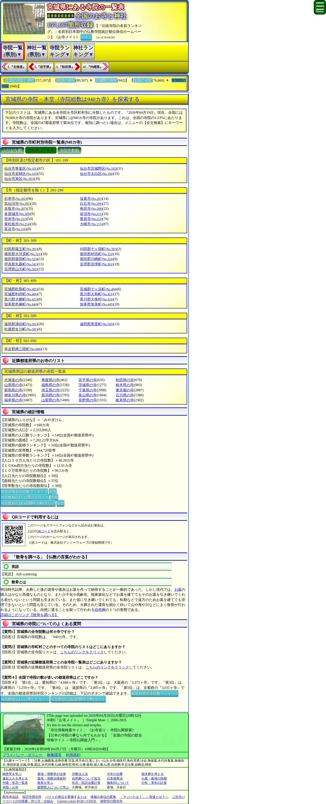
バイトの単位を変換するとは (65, 797)
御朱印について (118, 783)
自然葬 (100, 610)
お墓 (178, 589)
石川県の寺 (125, 395)
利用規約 (73, 755)
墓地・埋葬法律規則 (51, 778)
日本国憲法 (115, 778)
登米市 (15, 219)
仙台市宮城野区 (98, 168)
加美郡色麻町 (21, 304)
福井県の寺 (13, 400)
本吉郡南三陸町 (22, 349)
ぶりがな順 (12, 150)
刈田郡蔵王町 (21, 249)
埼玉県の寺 (50, 390)
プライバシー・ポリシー (22, 755)
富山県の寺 (88, 395)
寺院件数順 (69, 150)
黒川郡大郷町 (21, 299)
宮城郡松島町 (21, 289)
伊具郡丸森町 (21, 264)
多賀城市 (17, 214)
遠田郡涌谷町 (21, 324)
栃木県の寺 (125, 385)
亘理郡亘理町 (96, 264)
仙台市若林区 (21, 174)
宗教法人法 (80, 774)
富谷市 (15, 229)
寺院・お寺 (10, 787)
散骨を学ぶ (45, 783)
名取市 (15, 209)
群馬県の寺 (13, 390)
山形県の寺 (13, 385)
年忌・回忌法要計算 (86, 783)
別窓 (52, 491)
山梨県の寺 (50, 400)
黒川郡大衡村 (96, 299)
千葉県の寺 (88, 390)
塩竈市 (91, 199)
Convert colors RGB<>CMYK (76, 801)
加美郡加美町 (96, 304)
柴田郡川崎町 (96, 259)
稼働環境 (54, 755)
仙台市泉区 (19, 179)
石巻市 (15, 199)
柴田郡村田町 (96, 254)
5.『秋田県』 (65, 67)
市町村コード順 (40, 150)
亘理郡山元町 (21, 269)
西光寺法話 (10, 797)
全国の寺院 (143, 80)
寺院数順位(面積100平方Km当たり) (28, 503)
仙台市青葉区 (21, 168)
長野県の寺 (88, 400)
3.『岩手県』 (43, 67)
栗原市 (91, 219)
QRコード (43, 531)
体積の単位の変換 (103, 797)
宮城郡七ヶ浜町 (98, 289)
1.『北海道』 (16, 67)
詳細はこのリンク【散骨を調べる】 (29, 615)
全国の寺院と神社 (19, 80)
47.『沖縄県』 (93, 67)
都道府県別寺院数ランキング (24, 491)
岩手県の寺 (88, 380)
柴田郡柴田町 (21, 259)
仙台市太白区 (96, 174)
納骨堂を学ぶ (12, 774)
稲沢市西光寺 (31, 797)
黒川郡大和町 (96, 294)
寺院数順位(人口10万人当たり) (25, 497)
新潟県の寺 (50, 395)
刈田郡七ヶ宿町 (98, 249)
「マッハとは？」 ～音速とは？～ (144, 797)
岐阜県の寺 (125, 400)
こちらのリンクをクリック (82, 652)
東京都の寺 (125, 390)
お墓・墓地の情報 (154, 778)
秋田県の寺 (125, 380)
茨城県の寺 (88, 385)
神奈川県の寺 (15, 395)
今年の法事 (115, 774)
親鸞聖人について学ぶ (53, 787)
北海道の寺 (13, 380)
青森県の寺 (50, 380)
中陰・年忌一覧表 (15, 783)
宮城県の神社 (106, 80)
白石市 (91, 204)
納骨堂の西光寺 (111, 801)
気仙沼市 (17, 204)
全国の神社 (66, 80)
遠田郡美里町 (96, 324)
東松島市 (17, 224)
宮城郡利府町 (21, 294)
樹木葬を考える (152, 774)
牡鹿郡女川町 (21, 329)
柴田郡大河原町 (22, 254)
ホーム (86, 36)
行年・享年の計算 (154, 783)
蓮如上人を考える (15, 778)
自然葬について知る (86, 778)
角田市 (91, 209)
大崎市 (91, 224)
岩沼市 (91, 214)
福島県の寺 (50, 385)
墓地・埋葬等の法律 (51, 774)
